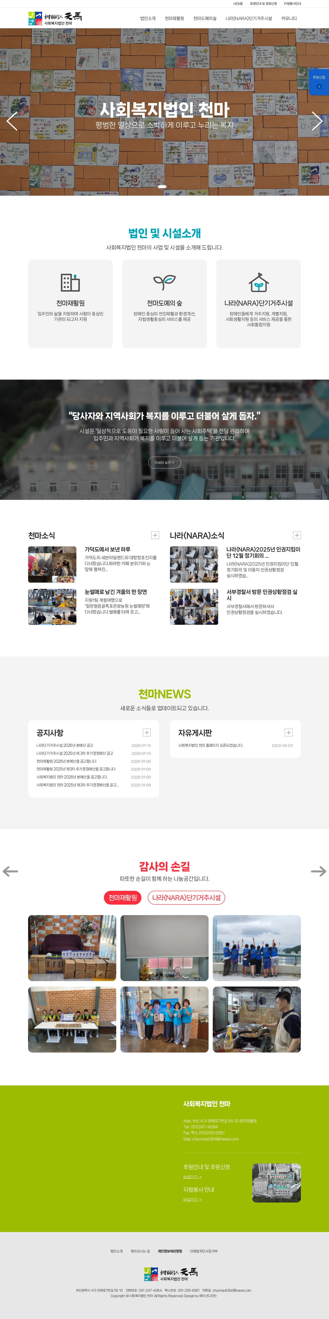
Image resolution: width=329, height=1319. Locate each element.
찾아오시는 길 (140, 1251)
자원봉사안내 (292, 3)
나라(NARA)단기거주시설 (249, 18)
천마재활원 (174, 18)
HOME (238, 3)
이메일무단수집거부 (204, 1251)
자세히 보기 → (165, 462)
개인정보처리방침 (170, 1251)
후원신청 (319, 82)
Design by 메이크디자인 (200, 1296)
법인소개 (148, 18)
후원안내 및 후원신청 (263, 3)
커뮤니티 (289, 18)
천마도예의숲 (205, 18)
